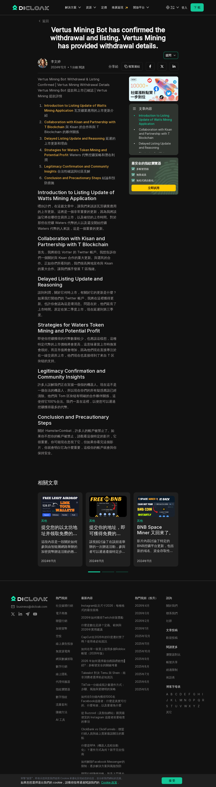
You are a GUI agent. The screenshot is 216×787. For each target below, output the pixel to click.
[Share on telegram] (28, 614)
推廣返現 (117, 7)
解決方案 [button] (73, 7)
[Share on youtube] (35, 614)
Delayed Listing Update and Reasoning (74, 138)
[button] (172, 7)
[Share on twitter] (13, 614)
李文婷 (56, 62)
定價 (104, 7)
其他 (44, 520)
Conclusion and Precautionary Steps (72, 178)
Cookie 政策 (109, 782)
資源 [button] (91, 7)
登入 (184, 7)
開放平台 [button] (141, 7)
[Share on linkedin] (20, 614)
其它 (169, 712)
